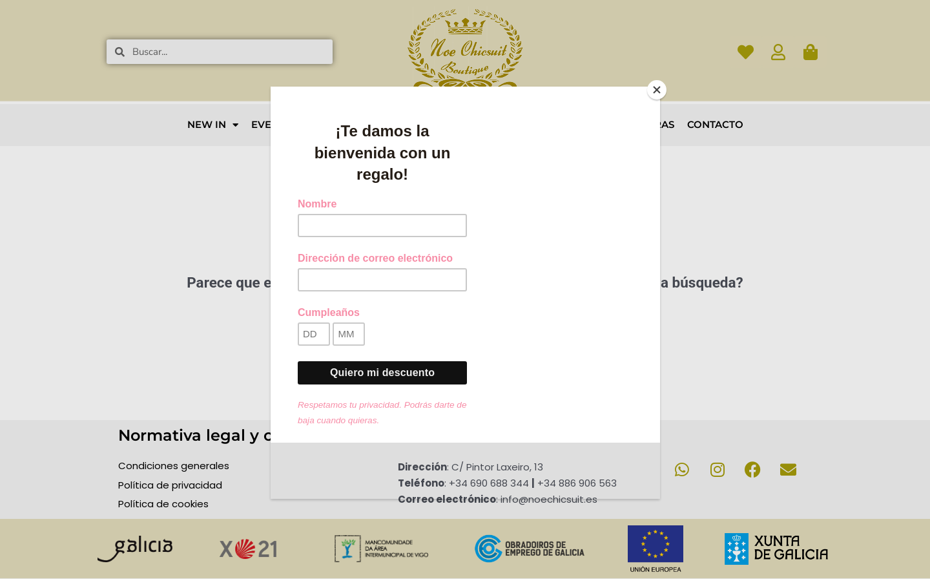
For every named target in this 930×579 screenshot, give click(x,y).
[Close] (656, 90)
